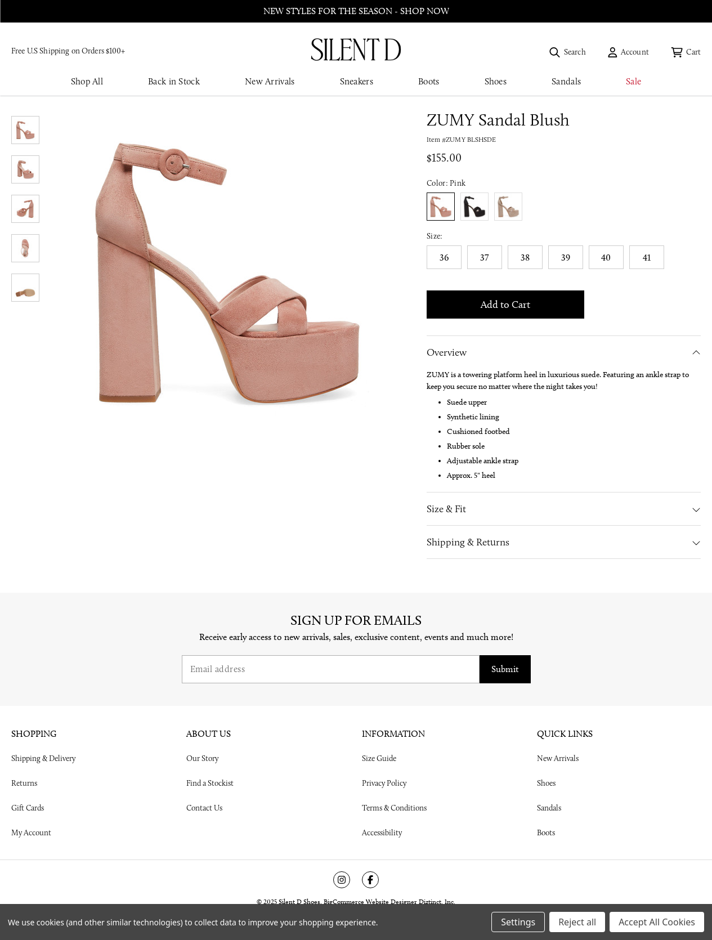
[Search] (567, 51)
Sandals (566, 81)
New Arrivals (270, 81)
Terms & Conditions (394, 808)
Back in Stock (174, 81)
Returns (24, 783)
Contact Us (204, 808)
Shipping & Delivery (43, 758)
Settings (518, 922)
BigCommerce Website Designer (370, 901)
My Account (31, 832)
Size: (435, 236)
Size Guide (379, 758)
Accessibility (382, 832)
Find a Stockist (210, 783)
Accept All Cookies (657, 922)
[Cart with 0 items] (686, 51)
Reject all (577, 922)
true (474, 207)
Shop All (87, 81)
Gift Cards (27, 808)
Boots (429, 81)
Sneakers (356, 81)
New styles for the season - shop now (356, 11)
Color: (446, 183)
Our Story (202, 758)
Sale (633, 81)
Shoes (496, 81)
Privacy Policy (384, 783)
